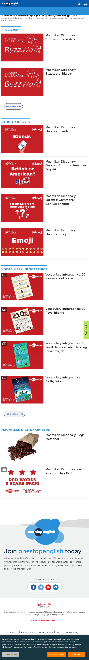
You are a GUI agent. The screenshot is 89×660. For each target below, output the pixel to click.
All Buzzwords (13, 106)
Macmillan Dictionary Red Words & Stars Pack (63, 471)
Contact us (12, 632)
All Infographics (14, 414)
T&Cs (58, 632)
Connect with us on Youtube (48, 587)
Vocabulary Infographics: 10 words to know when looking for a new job (66, 347)
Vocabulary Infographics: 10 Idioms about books (65, 276)
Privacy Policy (46, 632)
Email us (55, 587)
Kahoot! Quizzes (15, 122)
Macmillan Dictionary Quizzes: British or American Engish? (65, 165)
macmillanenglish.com (43, 620)
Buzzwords (11, 30)
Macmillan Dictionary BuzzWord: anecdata (60, 37)
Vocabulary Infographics (24, 269)
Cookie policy (72, 632)
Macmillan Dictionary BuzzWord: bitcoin (60, 72)
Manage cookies (44, 635)
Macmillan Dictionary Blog (25, 430)
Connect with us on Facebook (33, 587)
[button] (86, 330)
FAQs (33, 632)
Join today (42, 551)
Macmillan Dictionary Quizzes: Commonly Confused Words (60, 200)
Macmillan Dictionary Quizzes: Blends (60, 129)
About (24, 632)
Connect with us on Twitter (40, 587)
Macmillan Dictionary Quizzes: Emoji (60, 232)
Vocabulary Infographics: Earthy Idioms (63, 379)
